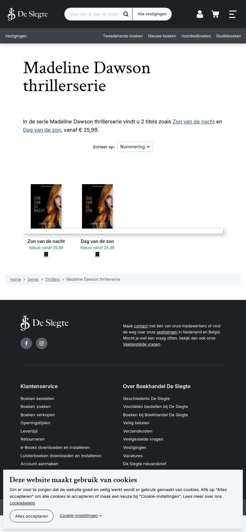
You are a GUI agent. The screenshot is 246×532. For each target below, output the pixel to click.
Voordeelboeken (196, 36)
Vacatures (133, 455)
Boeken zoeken (35, 406)
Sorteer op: (104, 146)
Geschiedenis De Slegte (146, 398)
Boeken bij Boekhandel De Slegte (155, 414)
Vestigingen (16, 36)
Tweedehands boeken (123, 36)
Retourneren (32, 439)
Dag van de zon (42, 130)
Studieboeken (228, 36)
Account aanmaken (39, 463)
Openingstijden (35, 422)
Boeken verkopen (37, 414)
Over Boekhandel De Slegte (157, 386)
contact (141, 326)
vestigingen (167, 332)
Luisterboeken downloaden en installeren (60, 455)
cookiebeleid (22, 502)
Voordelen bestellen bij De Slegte (155, 406)
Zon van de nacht (194, 121)
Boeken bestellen (37, 398)
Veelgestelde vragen (141, 344)
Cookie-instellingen (79, 515)
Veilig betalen (136, 422)
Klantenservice (39, 386)
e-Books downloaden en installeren (55, 447)
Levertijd (28, 431)
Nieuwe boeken (162, 36)
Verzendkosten (137, 431)
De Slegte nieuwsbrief (144, 463)
